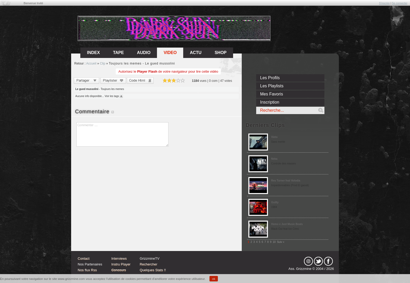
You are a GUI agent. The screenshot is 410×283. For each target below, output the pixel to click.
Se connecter (399, 3)
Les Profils (270, 78)
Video (170, 52)
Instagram (308, 261)
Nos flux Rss (87, 270)
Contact (84, 258)
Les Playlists (271, 86)
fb (328, 261)
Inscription (269, 102)
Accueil (91, 63)
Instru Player (120, 264)
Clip (102, 63)
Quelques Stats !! (153, 270)
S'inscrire (384, 3)
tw (318, 261)
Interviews (119, 258)
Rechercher (148, 264)
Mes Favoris (271, 94)
